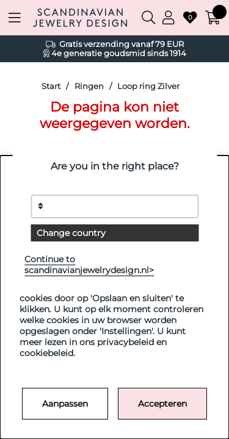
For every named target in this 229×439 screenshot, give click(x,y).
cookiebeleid (46, 353)
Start (51, 86)
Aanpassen (65, 403)
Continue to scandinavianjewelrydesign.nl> (89, 265)
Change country (71, 232)
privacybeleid (125, 342)
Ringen (89, 86)
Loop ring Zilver (148, 86)
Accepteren (162, 403)
